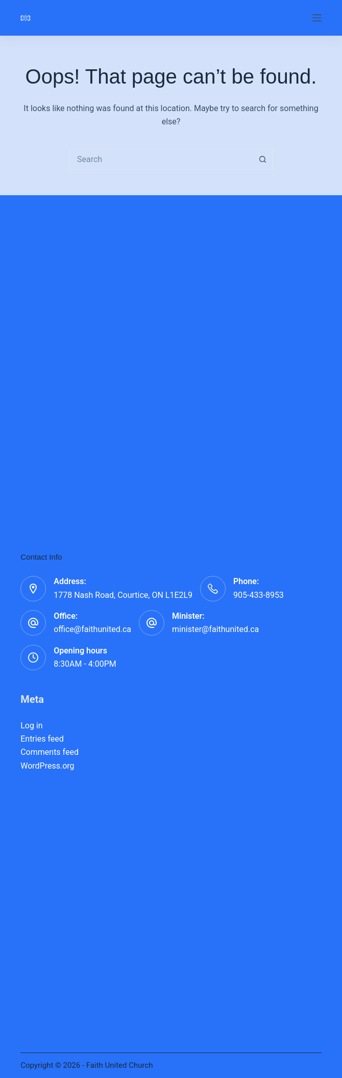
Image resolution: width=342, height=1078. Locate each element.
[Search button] (263, 159)
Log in (31, 725)
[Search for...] (161, 159)
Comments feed (49, 752)
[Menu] (317, 17)
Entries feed (42, 739)
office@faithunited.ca (92, 629)
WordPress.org (47, 766)
